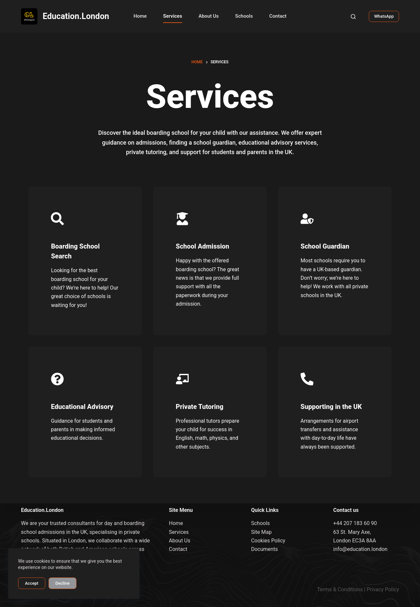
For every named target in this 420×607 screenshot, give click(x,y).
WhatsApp (384, 16)
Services (172, 16)
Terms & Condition (338, 589)
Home (140, 16)
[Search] (353, 16)
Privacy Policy (383, 589)
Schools (244, 16)
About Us (209, 16)
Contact (277, 16)
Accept (31, 583)
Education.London (76, 16)
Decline (62, 583)
